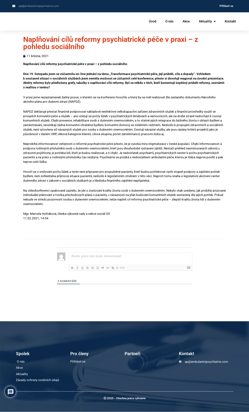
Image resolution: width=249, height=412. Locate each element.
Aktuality (207, 21)
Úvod (152, 21)
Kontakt (230, 21)
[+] (123, 267)
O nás (169, 21)
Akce (186, 21)
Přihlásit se (226, 6)
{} (117, 267)
